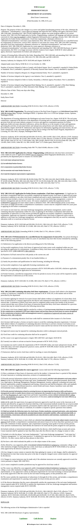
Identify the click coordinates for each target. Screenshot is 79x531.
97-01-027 (41, 7)
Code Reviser (38, 518)
